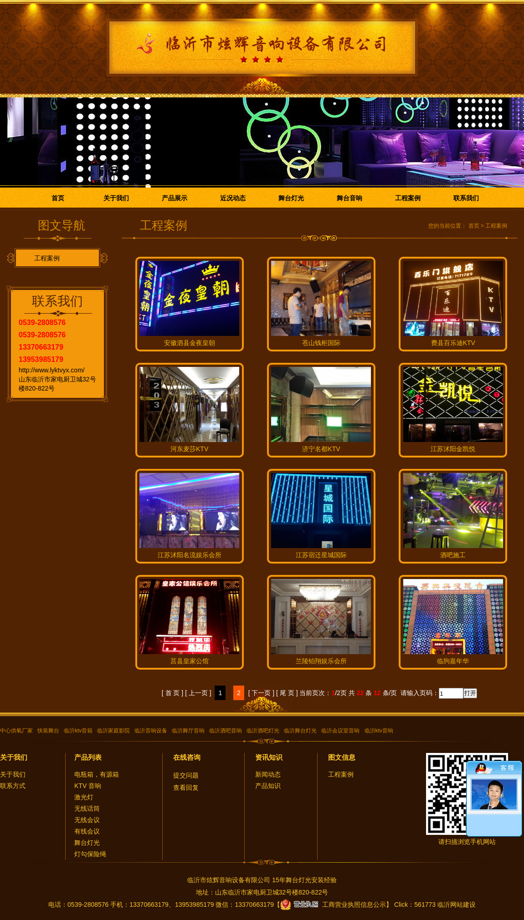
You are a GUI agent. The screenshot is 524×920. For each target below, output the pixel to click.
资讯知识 (269, 757)
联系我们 (466, 198)
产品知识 (268, 785)
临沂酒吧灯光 (263, 730)
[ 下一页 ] (261, 692)
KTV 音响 (87, 785)
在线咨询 (186, 757)
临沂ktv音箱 (78, 730)
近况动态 (233, 198)
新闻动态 (268, 774)
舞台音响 (349, 198)
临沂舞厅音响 (188, 730)
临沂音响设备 (150, 730)
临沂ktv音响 (379, 730)
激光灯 (83, 797)
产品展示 (174, 198)
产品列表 (88, 757)
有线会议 (87, 831)
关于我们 (116, 198)
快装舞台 (48, 730)
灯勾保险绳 (90, 854)
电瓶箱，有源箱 (96, 774)
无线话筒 (87, 808)
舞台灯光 (291, 198)
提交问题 (186, 775)
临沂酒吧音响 (225, 730)
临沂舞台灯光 (300, 730)
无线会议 (87, 819)
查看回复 (186, 787)
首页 (57, 198)
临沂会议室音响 (340, 730)
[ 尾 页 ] (287, 692)
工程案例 (408, 198)
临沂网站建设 (456, 904)
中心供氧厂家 (16, 730)
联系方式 (13, 785)
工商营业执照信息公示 (333, 904)
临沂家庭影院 (113, 730)
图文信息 (341, 757)
